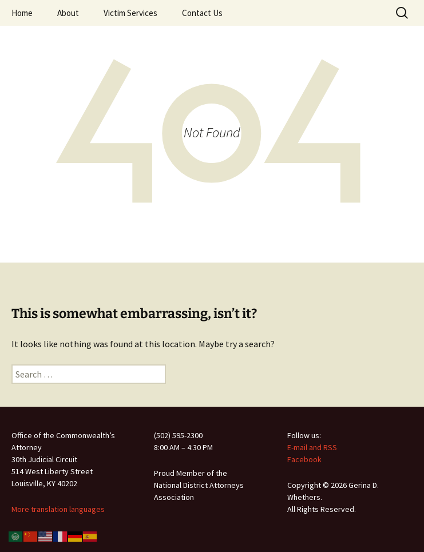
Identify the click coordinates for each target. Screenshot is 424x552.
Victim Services (130, 12)
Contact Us (202, 12)
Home (22, 12)
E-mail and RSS (312, 447)
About (68, 12)
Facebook (304, 459)
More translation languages (58, 509)
